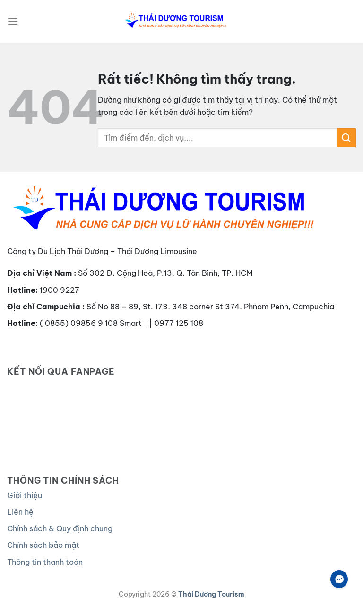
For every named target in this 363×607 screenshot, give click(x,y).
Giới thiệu (24, 495)
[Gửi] (346, 137)
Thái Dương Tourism (211, 594)
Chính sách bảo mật (43, 545)
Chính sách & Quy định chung (59, 528)
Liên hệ (20, 512)
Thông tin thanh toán (45, 562)
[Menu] (12, 21)
